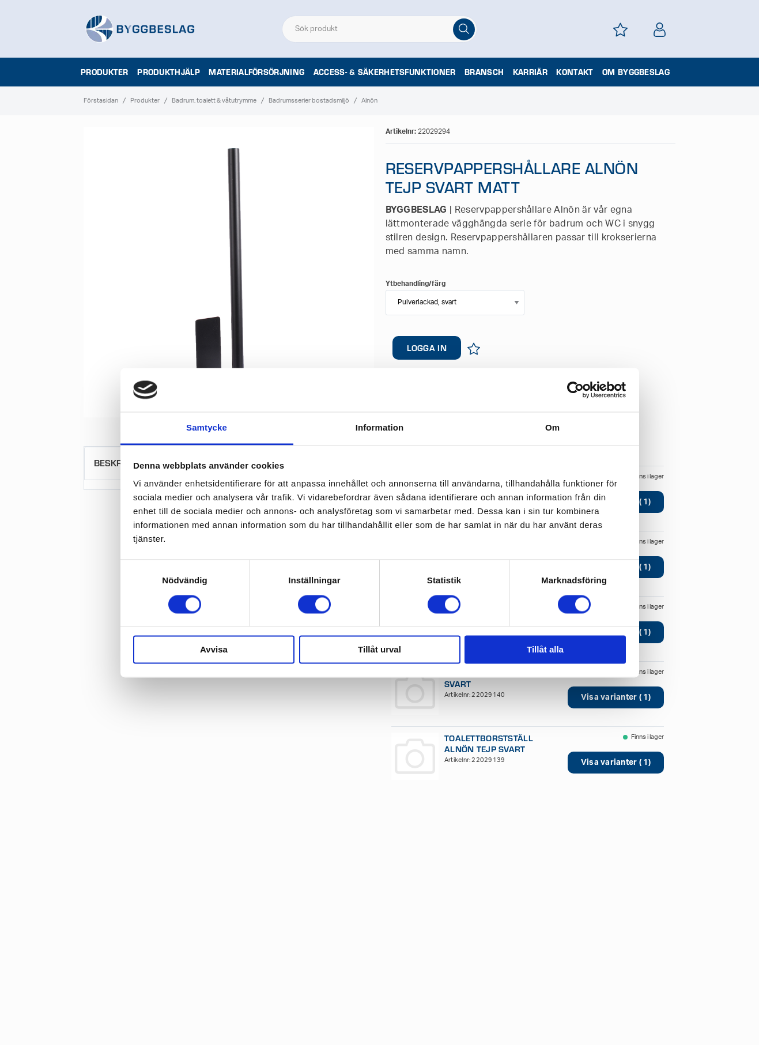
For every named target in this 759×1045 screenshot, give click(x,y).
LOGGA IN (427, 347)
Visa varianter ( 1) (616, 697)
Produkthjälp (168, 72)
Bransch (484, 72)
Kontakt (574, 72)
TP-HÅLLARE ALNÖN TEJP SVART (496, 678)
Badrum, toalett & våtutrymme (214, 100)
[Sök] (464, 29)
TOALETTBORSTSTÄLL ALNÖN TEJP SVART (488, 743)
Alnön (369, 100)
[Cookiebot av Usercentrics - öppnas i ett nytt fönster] (575, 389)
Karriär (530, 72)
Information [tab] (380, 428)
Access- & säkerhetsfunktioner (385, 72)
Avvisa (214, 650)
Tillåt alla (545, 650)
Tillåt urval (379, 650)
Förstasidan (101, 100)
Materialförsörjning (256, 72)
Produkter (105, 72)
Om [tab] (552, 428)
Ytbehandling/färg (415, 283)
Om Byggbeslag (636, 72)
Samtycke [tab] (206, 428)
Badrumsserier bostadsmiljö (309, 100)
